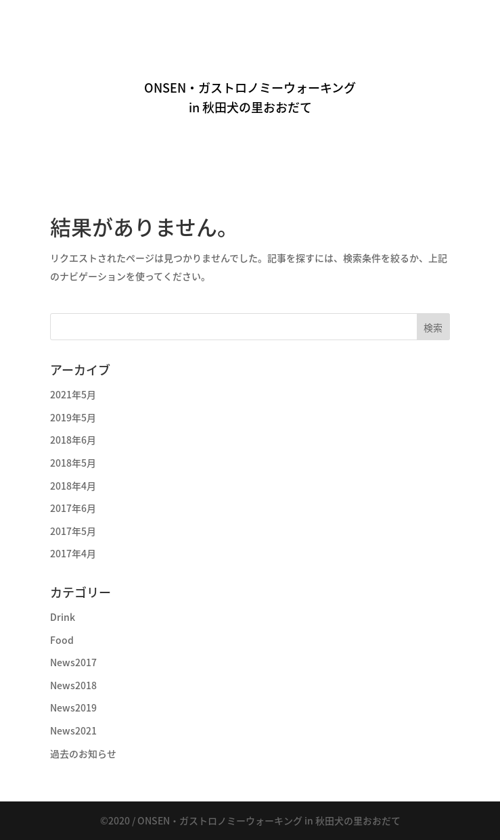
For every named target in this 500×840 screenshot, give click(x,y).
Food (62, 640)
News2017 (73, 662)
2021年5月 (73, 394)
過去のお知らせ (83, 753)
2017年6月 (73, 508)
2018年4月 (73, 485)
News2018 (73, 685)
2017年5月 (73, 531)
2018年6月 (73, 439)
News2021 (73, 730)
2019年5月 (73, 417)
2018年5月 (73, 462)
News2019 (73, 707)
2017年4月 (73, 553)
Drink (62, 617)
